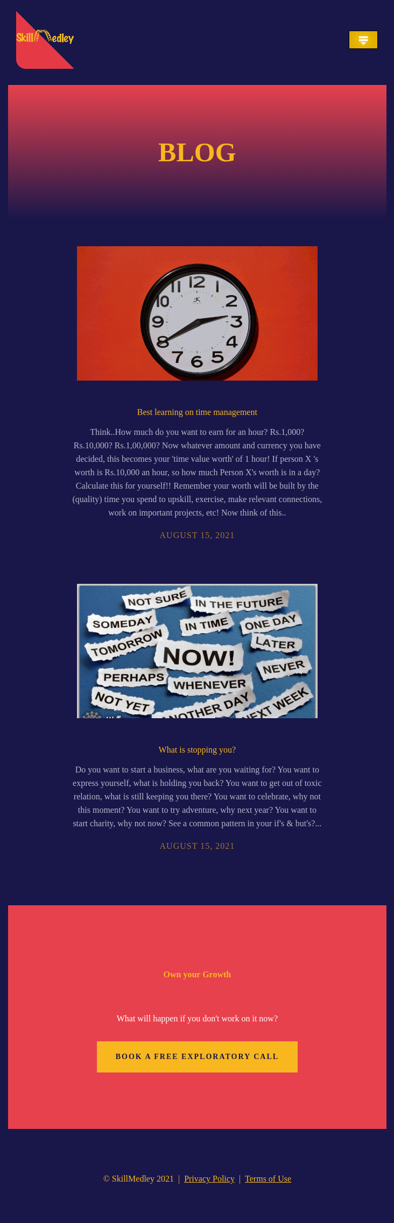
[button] (363, 40)
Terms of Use (268, 1178)
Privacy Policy (209, 1178)
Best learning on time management (197, 412)
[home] (45, 40)
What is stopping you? (197, 749)
